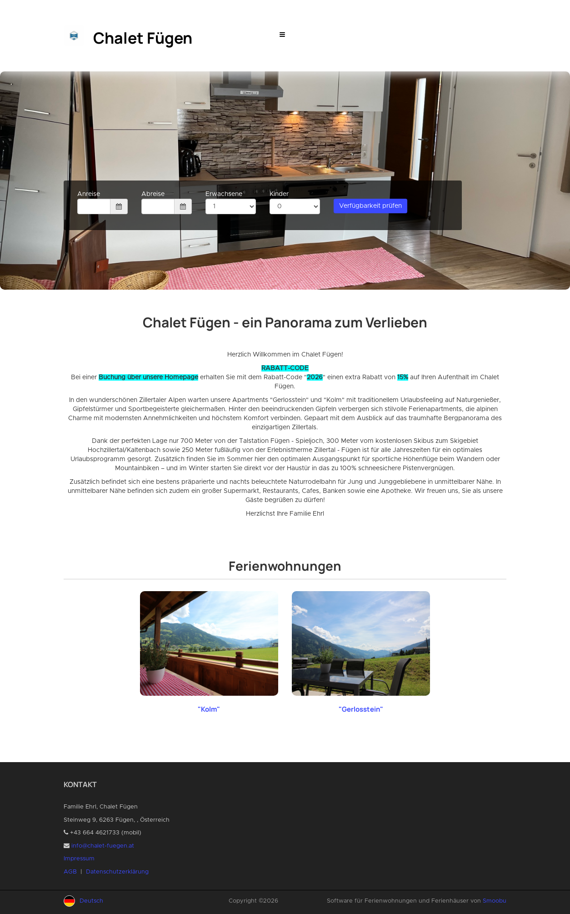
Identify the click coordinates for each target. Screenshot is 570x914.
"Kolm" (209, 709)
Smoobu (494, 901)
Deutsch (91, 901)
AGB (70, 872)
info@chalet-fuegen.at (102, 846)
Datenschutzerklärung (117, 872)
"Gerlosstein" (361, 709)
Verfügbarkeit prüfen (370, 206)
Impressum (79, 859)
